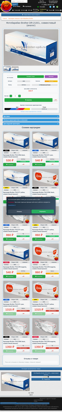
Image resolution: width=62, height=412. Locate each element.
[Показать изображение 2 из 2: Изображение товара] (15, 68)
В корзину (9, 165)
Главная (15, 10)
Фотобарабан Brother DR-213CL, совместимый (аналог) (46, 374)
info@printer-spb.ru (42, 10)
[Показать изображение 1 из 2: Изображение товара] (7, 68)
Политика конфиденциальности (8, 403)
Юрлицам (51, 76)
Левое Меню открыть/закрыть (31, 14)
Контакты (22, 10)
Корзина (50, 10)
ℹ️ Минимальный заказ (44, 84)
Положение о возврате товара (25, 404)
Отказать (19, 211)
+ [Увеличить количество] (19, 96)
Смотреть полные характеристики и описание (31, 111)
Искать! (15, 4)
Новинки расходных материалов (41, 404)
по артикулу (27, 6)
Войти (28, 10)
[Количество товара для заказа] (15, 96)
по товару (16, 6)
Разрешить (42, 211)
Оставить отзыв (30, 76)
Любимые (56, 10)
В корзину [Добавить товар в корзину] (28, 100)
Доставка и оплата (34, 10)
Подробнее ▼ (12, 205)
